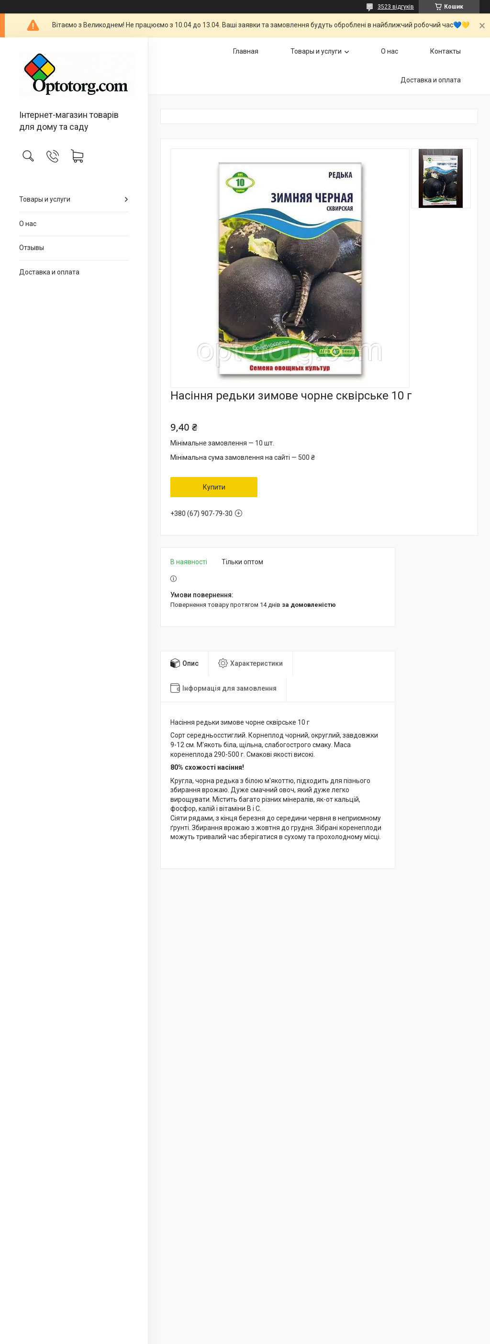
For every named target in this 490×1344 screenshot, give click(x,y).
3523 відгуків (396, 6)
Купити (214, 487)
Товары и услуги (44, 199)
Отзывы (31, 247)
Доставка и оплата (49, 272)
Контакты (445, 51)
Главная (245, 51)
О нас (27, 224)
